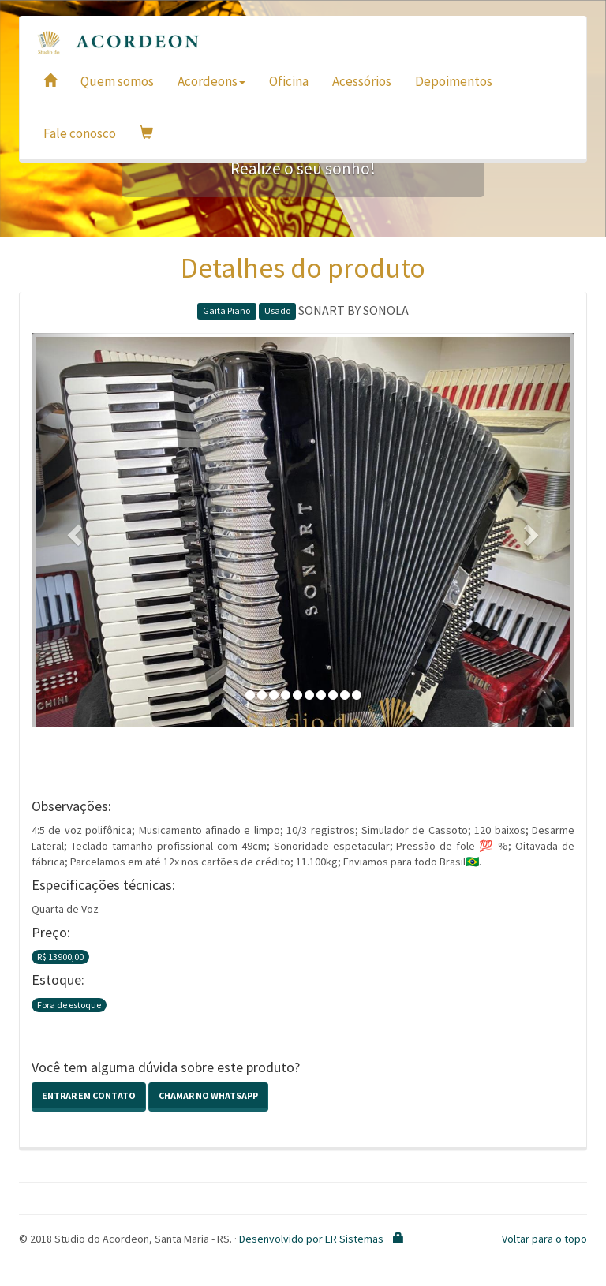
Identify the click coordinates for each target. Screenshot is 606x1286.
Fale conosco (79, 133)
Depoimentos (453, 81)
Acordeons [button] (211, 81)
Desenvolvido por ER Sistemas (311, 1239)
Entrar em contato (89, 1095)
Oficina (289, 81)
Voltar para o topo (544, 1239)
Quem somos (117, 81)
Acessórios (361, 81)
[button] (72, 530)
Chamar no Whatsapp (208, 1095)
